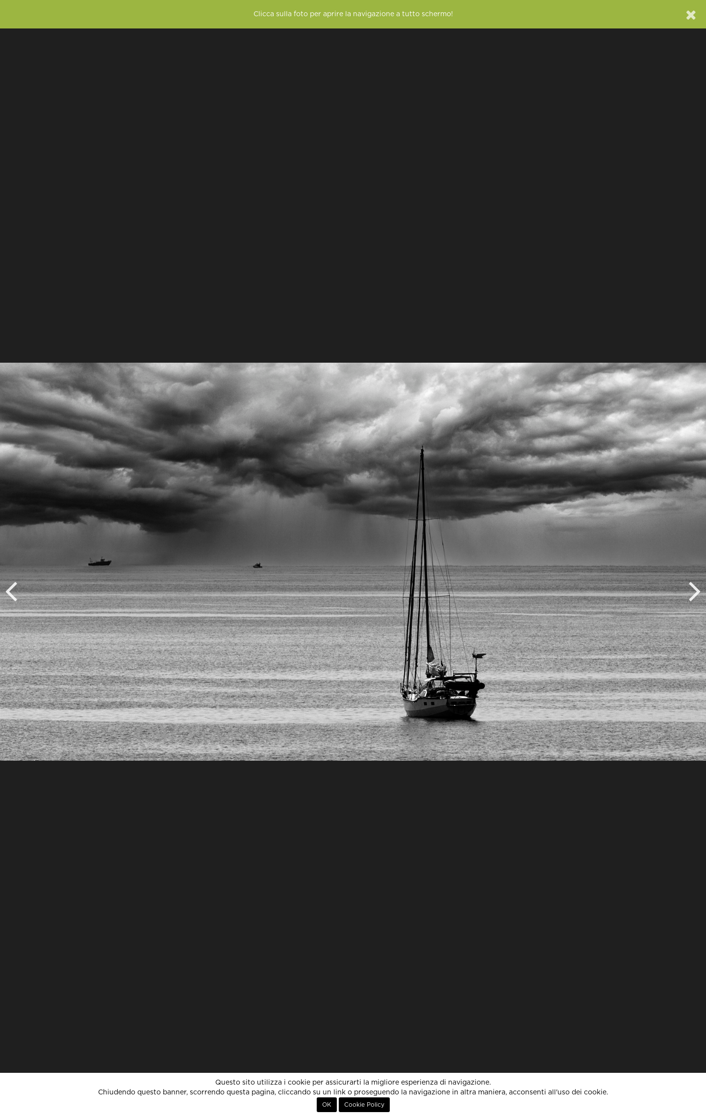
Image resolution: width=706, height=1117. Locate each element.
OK (326, 1105)
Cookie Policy (364, 1105)
